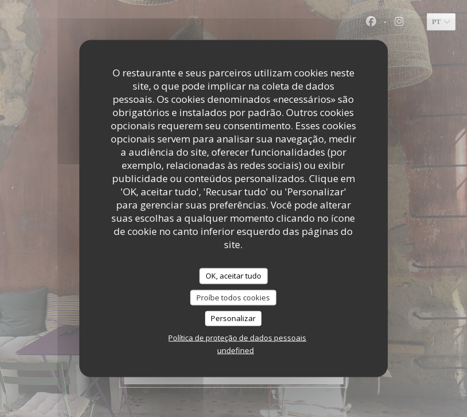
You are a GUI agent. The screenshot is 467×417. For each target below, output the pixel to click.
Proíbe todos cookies (233, 297)
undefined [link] (235, 350)
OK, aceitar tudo (233, 276)
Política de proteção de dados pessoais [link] (237, 337)
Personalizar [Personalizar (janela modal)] (233, 318)
